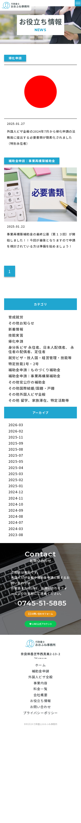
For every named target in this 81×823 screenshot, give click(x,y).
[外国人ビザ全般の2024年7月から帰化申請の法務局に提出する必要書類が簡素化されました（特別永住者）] (40, 98)
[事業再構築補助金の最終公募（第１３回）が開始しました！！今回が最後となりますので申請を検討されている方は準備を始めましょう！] (40, 201)
